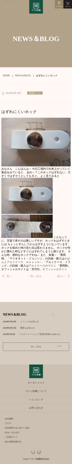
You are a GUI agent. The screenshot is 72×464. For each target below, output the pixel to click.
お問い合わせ (36, 408)
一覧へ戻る (35, 276)
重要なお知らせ (27, 328)
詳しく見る (36, 346)
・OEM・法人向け (11, 432)
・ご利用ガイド (10, 437)
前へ (9, 276)
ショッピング (36, 399)
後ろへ (61, 276)
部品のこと (35, 93)
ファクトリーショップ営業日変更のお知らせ (39, 334)
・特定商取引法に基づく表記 (16, 428)
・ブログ (7, 423)
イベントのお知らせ (29, 321)
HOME (6, 75)
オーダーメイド (36, 383)
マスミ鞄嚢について (36, 391)
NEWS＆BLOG (23, 75)
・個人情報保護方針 (12, 441)
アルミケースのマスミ (42, 265)
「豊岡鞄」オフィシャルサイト (48, 269)
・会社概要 (8, 418)
